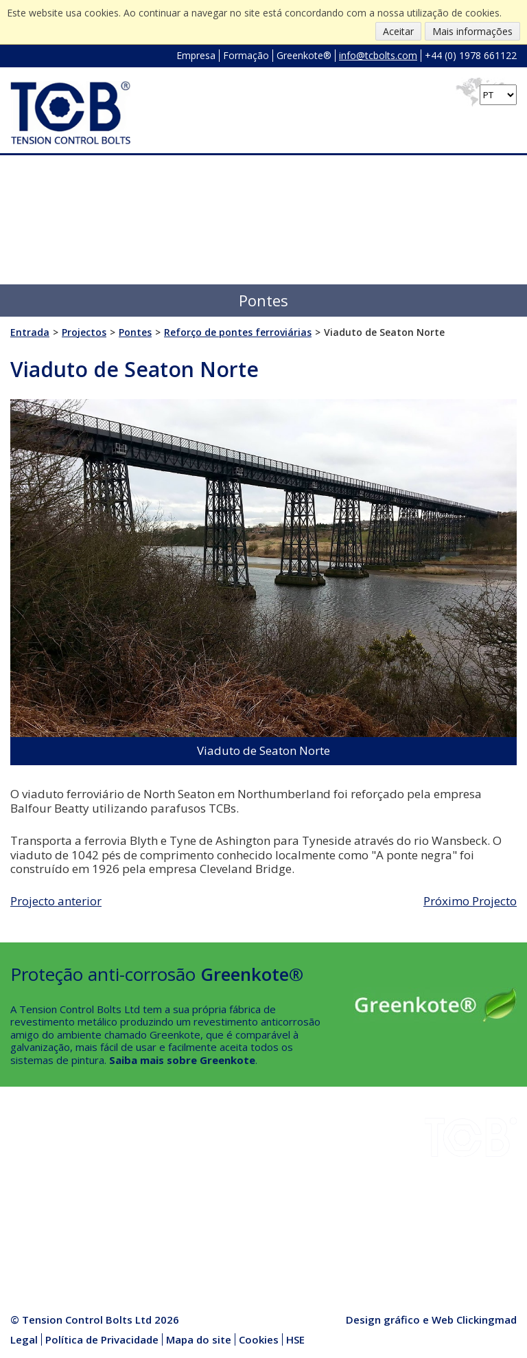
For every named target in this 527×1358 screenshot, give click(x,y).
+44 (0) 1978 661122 (471, 55)
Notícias (130, 1200)
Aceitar (398, 31)
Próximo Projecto (470, 901)
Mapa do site (198, 1339)
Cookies (259, 1339)
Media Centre (143, 1232)
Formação (246, 55)
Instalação (135, 1152)
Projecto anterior (56, 901)
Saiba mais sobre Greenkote (182, 1060)
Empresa (195, 55)
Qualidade (34, 1216)
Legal (24, 1339)
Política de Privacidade (102, 1339)
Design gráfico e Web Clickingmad (431, 1319)
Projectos (33, 1184)
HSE (121, 1184)
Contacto (31, 1232)
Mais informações (472, 31)
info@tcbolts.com (378, 55)
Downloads (36, 1168)
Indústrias (34, 1152)
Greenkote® (304, 55)
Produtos (133, 1216)
